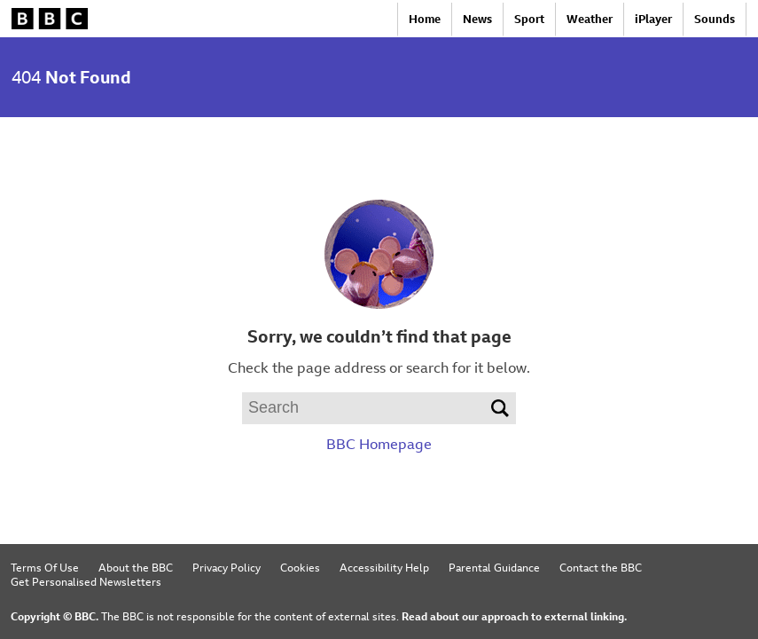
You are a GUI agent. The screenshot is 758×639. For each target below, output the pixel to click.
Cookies (300, 567)
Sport (529, 19)
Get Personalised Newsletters (86, 581)
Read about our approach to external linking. (514, 616)
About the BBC (135, 567)
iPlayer (653, 19)
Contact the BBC (600, 567)
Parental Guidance (494, 567)
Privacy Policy (226, 567)
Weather (590, 19)
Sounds (714, 19)
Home (425, 19)
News (477, 19)
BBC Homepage (379, 444)
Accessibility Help (384, 567)
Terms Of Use (45, 567)
